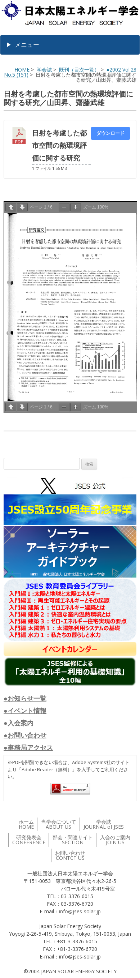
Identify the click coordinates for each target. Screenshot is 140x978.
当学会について (58, 824)
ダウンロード (110, 133)
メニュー (27, 44)
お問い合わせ (70, 855)
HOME (22, 69)
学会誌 (44, 69)
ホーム (26, 824)
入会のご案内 (115, 840)
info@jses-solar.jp (80, 911)
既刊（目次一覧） (78, 69)
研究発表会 (28, 840)
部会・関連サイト (73, 840)
